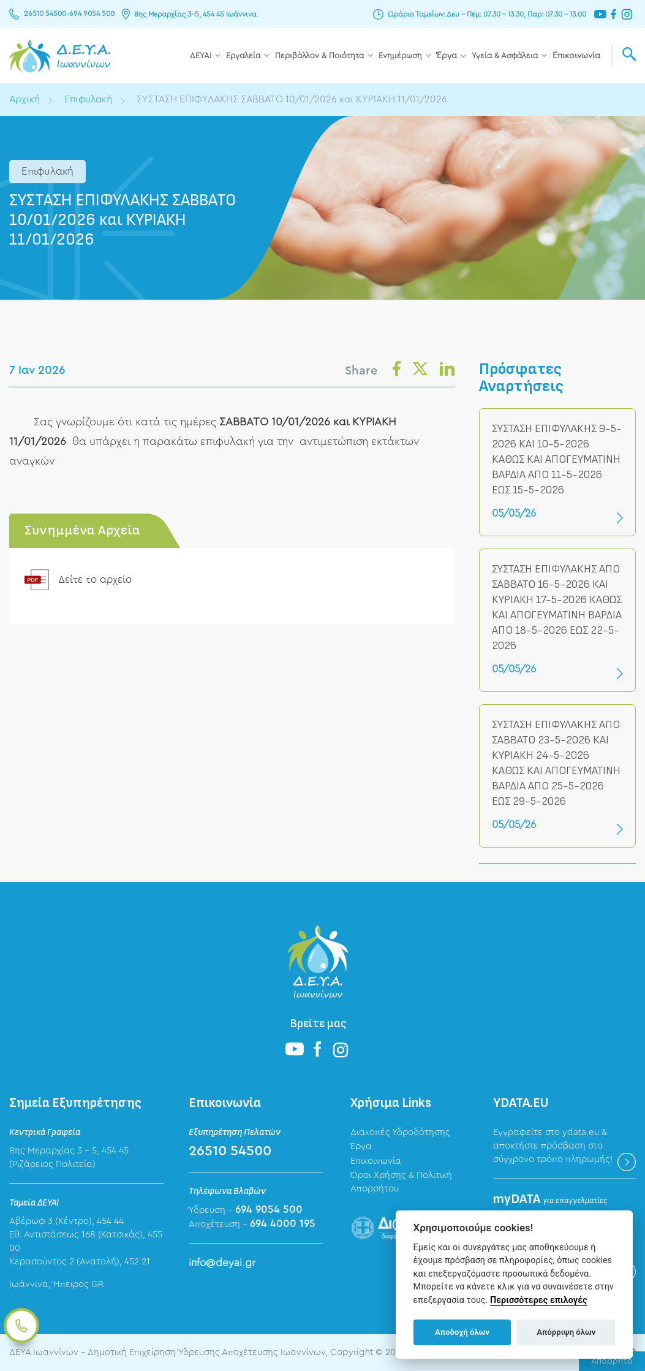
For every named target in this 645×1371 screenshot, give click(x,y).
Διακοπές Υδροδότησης (400, 1132)
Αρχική (24, 99)
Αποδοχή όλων (462, 1332)
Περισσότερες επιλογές (538, 1300)
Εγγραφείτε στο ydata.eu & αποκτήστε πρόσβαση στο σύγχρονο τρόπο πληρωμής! (553, 1146)
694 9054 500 (91, 14)
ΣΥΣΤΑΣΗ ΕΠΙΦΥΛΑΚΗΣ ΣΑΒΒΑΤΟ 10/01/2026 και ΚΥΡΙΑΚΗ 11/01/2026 (297, 99)
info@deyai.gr (222, 1263)
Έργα (447, 55)
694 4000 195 (282, 1223)
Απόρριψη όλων (566, 1332)
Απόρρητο (612, 1361)
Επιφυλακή (89, 99)
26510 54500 (45, 14)
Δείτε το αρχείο (96, 579)
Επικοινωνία (576, 55)
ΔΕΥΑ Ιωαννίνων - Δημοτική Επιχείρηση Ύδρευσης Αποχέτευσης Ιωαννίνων (59, 55)
